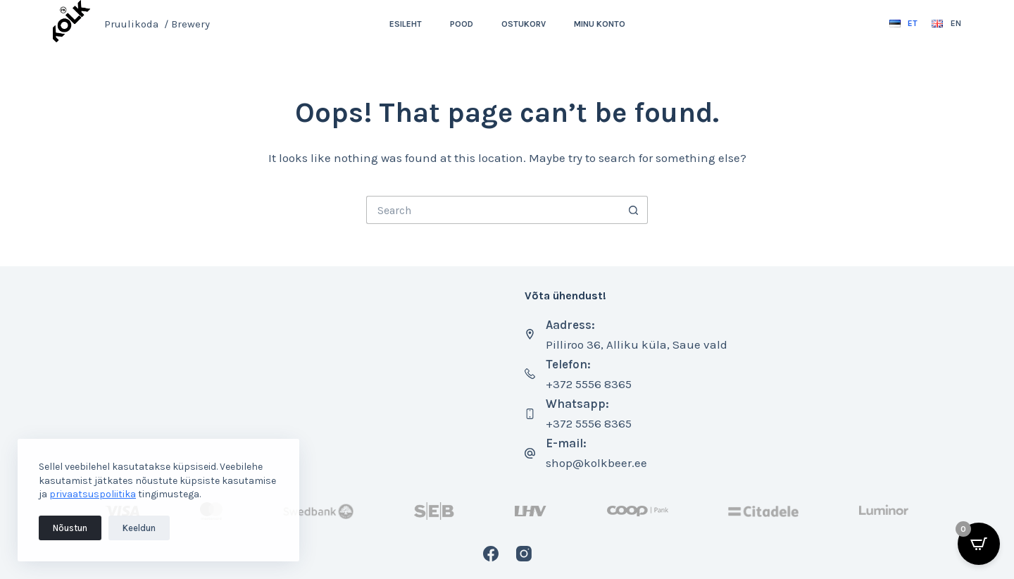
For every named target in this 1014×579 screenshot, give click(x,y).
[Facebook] (491, 553)
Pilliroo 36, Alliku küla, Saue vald (636, 344)
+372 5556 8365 (589, 384)
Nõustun (70, 528)
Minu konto (599, 24)
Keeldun (139, 528)
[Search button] (634, 210)
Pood (461, 24)
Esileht (405, 24)
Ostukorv (523, 24)
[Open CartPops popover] (979, 544)
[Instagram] (524, 553)
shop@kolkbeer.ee (596, 463)
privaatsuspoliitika (92, 494)
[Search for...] (493, 210)
